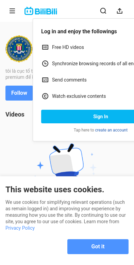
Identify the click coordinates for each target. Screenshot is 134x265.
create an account (111, 130)
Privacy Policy (20, 228)
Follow (19, 93)
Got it (98, 246)
